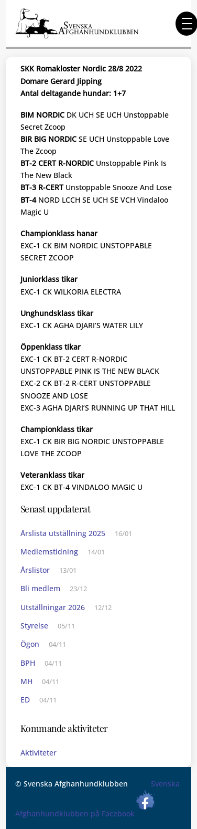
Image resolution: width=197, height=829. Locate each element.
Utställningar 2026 (52, 607)
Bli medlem (40, 588)
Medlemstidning (49, 552)
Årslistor (35, 570)
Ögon (29, 644)
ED (25, 700)
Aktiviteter (38, 753)
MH (26, 681)
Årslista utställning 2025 (62, 533)
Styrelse (34, 626)
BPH (27, 663)
